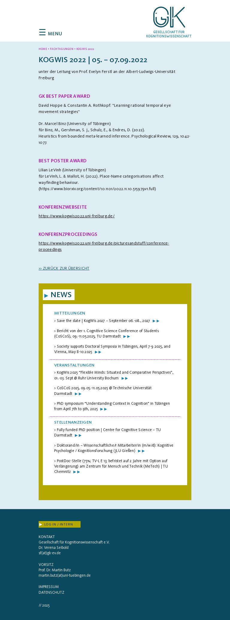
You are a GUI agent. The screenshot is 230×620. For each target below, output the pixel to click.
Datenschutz (51, 592)
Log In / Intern (56, 524)
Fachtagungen (61, 49)
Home (43, 49)
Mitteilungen (69, 313)
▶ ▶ (156, 321)
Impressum (49, 586)
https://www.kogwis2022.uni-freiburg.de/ (77, 216)
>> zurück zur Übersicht (64, 268)
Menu (51, 33)
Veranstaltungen (74, 365)
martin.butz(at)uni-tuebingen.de (65, 575)
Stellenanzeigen (73, 422)
